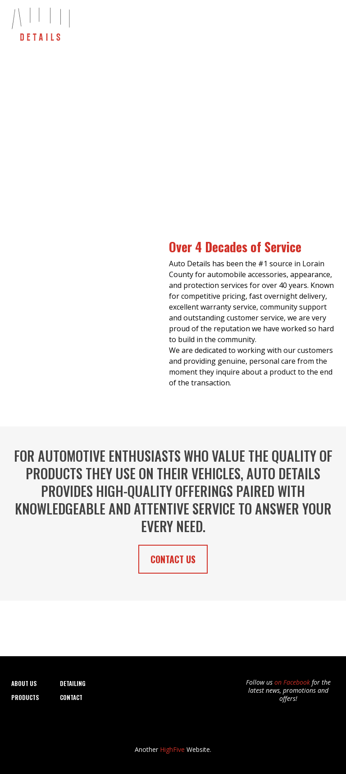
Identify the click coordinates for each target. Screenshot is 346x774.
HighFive (172, 749)
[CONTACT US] (173, 559)
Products (272, 22)
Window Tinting (225, 22)
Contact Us (313, 22)
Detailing (180, 22)
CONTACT (71, 697)
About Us (143, 22)
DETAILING (73, 683)
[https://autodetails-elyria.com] (40, 21)
